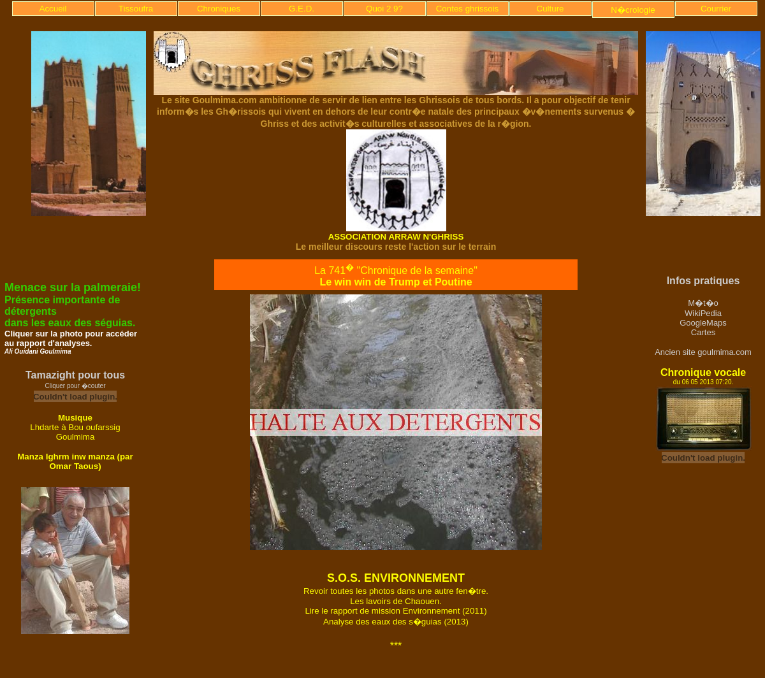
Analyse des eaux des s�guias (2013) (396, 621)
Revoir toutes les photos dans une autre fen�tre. (395, 591)
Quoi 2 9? (384, 8)
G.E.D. (301, 8)
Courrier (716, 8)
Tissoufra (136, 8)
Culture (550, 8)
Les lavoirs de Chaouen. (396, 601)
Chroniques (218, 8)
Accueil (53, 8)
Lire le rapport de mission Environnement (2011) (395, 611)
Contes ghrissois (467, 8)
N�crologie (633, 10)
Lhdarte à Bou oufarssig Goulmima (75, 432)
